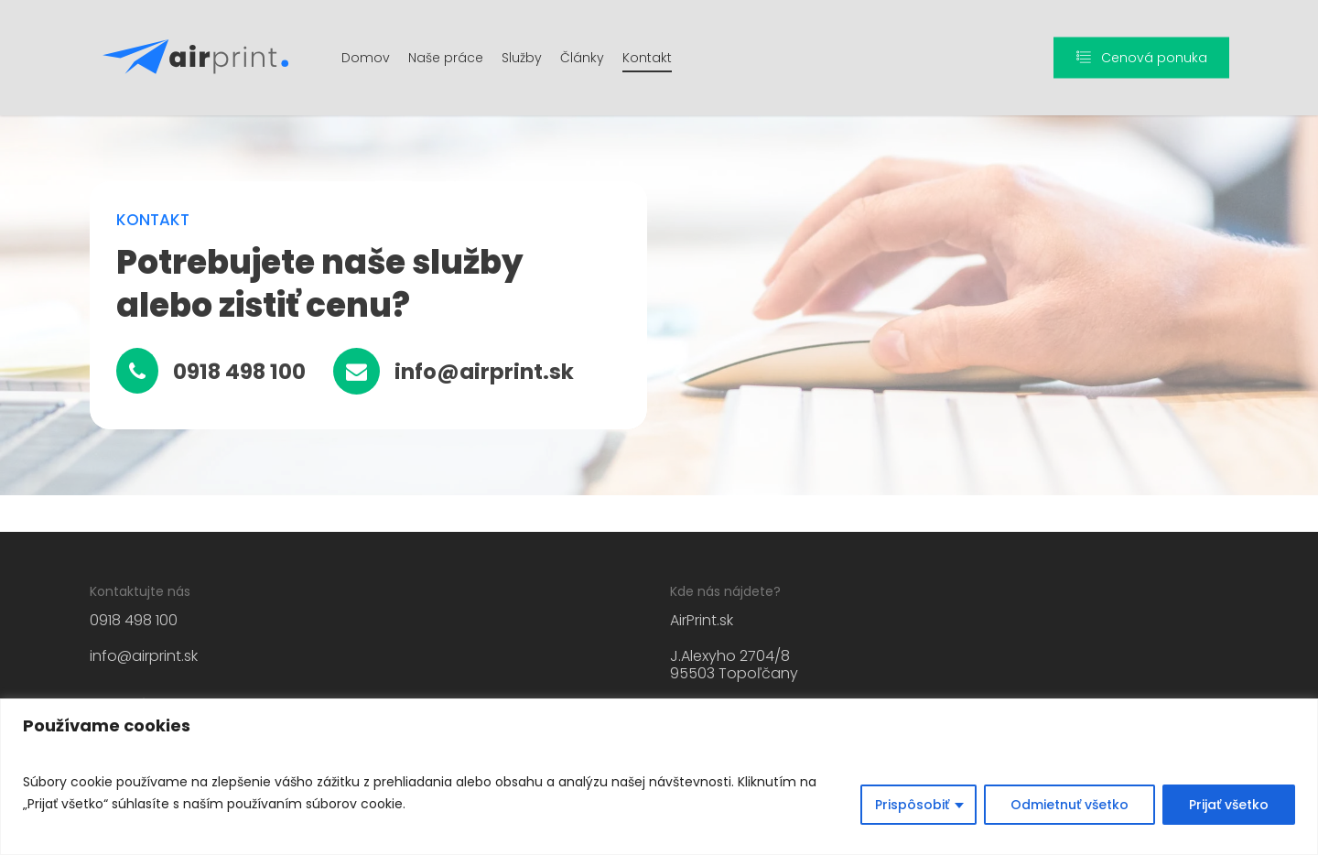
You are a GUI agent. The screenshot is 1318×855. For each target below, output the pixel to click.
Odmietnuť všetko (1069, 804)
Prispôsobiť (912, 804)
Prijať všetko (1229, 804)
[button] (239, 372)
